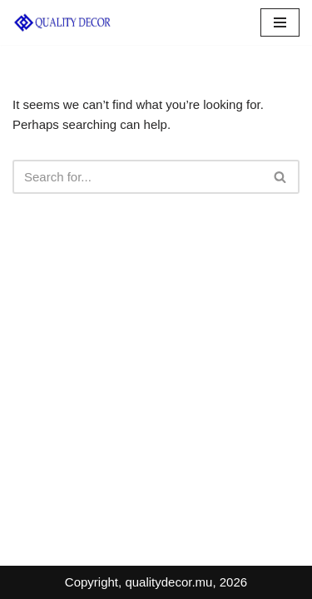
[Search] (137, 177)
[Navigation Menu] (280, 22)
